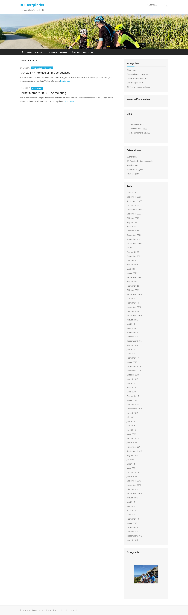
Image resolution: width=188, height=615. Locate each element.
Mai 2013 (131, 506)
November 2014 (134, 447)
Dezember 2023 (134, 213)
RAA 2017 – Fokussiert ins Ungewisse (45, 72)
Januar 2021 (132, 273)
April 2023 (131, 226)
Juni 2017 (131, 349)
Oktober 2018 (133, 311)
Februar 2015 (133, 438)
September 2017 (134, 341)
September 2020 (134, 277)
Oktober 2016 (133, 374)
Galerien (39, 52)
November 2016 (134, 370)
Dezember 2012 (134, 527)
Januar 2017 (132, 362)
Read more (65, 81)
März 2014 (131, 468)
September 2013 (134, 493)
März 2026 (131, 192)
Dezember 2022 (134, 235)
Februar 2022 (133, 252)
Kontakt (64, 52)
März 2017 (131, 353)
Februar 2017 (133, 357)
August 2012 (132, 540)
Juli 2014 (130, 459)
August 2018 (132, 319)
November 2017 (134, 332)
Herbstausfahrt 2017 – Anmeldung (43, 93)
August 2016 (132, 379)
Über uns (76, 52)
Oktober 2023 (133, 218)
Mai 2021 (131, 269)
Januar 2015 (132, 442)
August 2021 (132, 264)
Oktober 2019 (133, 290)
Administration (137, 124)
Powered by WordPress (48, 610)
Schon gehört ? (136, 82)
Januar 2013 (132, 523)
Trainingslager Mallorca (139, 87)
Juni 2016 (131, 383)
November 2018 (134, 307)
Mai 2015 (131, 425)
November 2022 (134, 239)
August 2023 (132, 222)
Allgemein (36, 88)
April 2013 (131, 510)
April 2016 (131, 387)
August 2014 (132, 455)
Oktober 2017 (133, 336)
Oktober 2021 (133, 260)
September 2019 (134, 294)
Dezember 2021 (134, 256)
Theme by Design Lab (68, 610)
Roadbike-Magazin (135, 169)
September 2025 (134, 201)
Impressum (88, 52)
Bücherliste (132, 156)
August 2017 (132, 345)
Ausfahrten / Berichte (139, 74)
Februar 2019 (133, 302)
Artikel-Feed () (139, 128)
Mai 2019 (131, 298)
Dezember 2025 (134, 196)
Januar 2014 (132, 476)
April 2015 (131, 430)
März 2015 (131, 434)
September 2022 (134, 243)
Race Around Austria (41, 68)
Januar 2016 (132, 400)
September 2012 (134, 535)
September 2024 (134, 209)
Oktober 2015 (133, 404)
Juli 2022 (130, 247)
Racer (29, 52)
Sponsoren (51, 52)
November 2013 (134, 485)
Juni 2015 (131, 421)
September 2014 (134, 451)
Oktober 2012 (133, 531)
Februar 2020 (133, 285)
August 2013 (132, 497)
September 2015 (134, 408)
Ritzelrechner (133, 165)
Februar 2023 (133, 230)
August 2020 (132, 281)
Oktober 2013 (133, 489)
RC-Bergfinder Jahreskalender (140, 161)
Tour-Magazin (133, 173)
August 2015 (132, 413)
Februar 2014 (133, 472)
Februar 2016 (133, 396)
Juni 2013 (131, 502)
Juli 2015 (130, 417)
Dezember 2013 (134, 480)
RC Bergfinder (32, 5)
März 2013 (131, 514)
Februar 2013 (133, 518)
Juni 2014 (131, 463)
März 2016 (131, 391)
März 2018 (131, 328)
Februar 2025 (133, 205)
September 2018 (134, 315)
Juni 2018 (131, 324)
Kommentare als (140, 132)
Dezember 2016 (134, 366)
